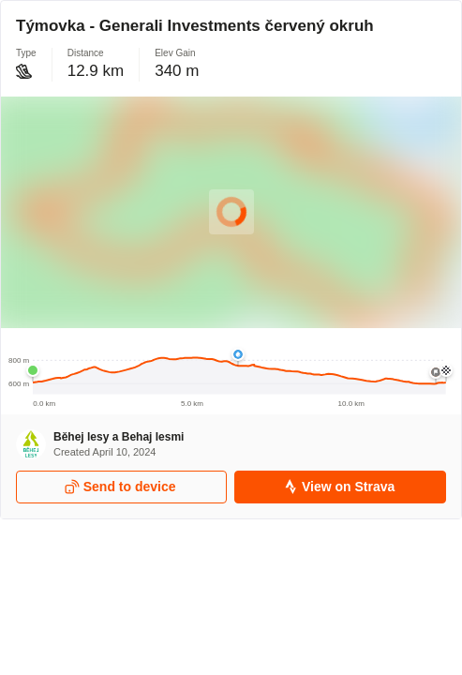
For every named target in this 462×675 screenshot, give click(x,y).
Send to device (120, 487)
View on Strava (339, 487)
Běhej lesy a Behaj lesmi (118, 436)
